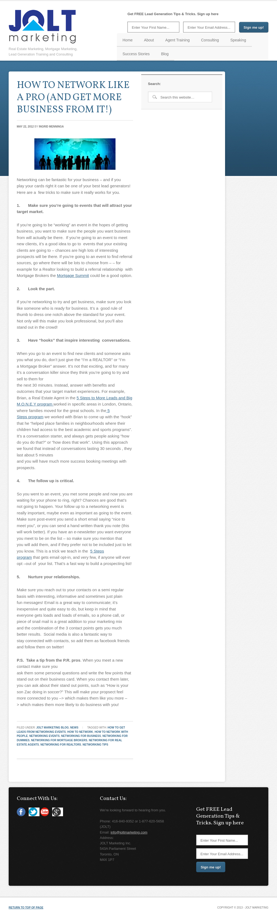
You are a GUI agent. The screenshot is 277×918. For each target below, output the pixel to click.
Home (128, 40)
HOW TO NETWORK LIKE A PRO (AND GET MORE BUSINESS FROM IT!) (73, 98)
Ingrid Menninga (51, 126)
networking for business (81, 735)
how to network (80, 731)
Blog (165, 54)
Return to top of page (26, 907)
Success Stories (136, 54)
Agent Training (177, 40)
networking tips (95, 744)
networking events (44, 735)
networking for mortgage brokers (59, 740)
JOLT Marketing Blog (52, 727)
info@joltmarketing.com (129, 832)
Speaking (238, 40)
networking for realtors (61, 744)
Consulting (210, 40)
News (74, 727)
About (149, 40)
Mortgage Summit (73, 275)
